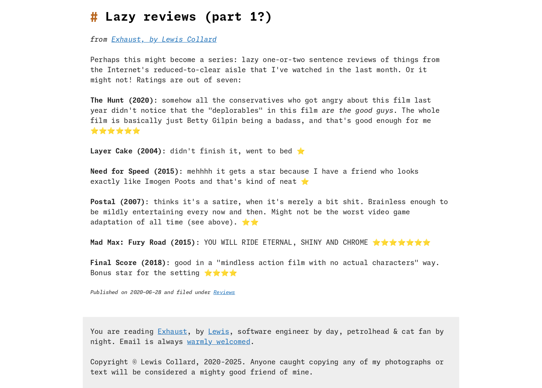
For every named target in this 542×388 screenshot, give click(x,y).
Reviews (224, 292)
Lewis (218, 332)
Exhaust (172, 332)
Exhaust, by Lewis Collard (164, 39)
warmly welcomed (218, 342)
